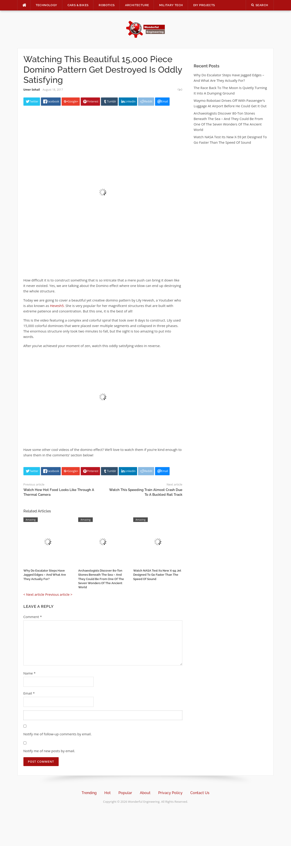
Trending (89, 793)
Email (29, 693)
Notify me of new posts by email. (49, 751)
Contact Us (199, 793)
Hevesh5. (57, 305)
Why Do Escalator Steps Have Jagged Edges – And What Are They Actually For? (44, 574)
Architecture (137, 5)
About (145, 793)
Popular (125, 793)
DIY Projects (204, 5)
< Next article (33, 594)
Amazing (31, 519)
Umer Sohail (31, 90)
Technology (46, 5)
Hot (107, 793)
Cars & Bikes (78, 5)
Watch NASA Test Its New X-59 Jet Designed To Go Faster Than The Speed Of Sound (157, 574)
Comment (32, 616)
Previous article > (59, 594)
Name (29, 673)
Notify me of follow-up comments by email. (57, 734)
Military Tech (171, 5)
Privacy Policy (170, 793)
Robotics (107, 5)
